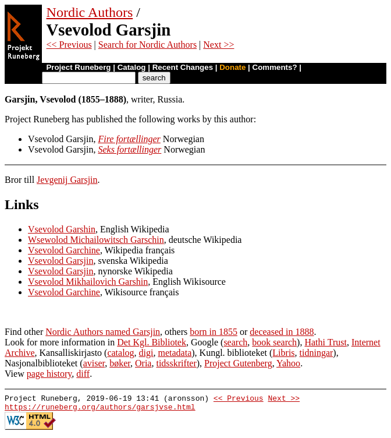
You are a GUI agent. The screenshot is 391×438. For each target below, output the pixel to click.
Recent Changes (182, 67)
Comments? (275, 67)
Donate (232, 67)
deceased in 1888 (282, 332)
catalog (120, 353)
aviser (94, 363)
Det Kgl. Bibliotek (151, 342)
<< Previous (69, 45)
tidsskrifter (176, 363)
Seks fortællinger (129, 149)
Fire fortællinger (129, 139)
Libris (283, 353)
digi (146, 353)
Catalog (132, 67)
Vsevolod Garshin (61, 229)
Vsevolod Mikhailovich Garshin (88, 282)
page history (49, 374)
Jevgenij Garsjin (67, 180)
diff (83, 374)
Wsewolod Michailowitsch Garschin (96, 240)
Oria (143, 363)
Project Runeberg (78, 67)
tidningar (316, 353)
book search (274, 342)
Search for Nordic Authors (147, 45)
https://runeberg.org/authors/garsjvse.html (100, 410)
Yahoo (288, 363)
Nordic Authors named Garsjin (102, 332)
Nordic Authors (90, 12)
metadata (175, 353)
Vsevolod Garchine (64, 250)
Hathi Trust (325, 342)
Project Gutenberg (238, 363)
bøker (119, 363)
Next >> (218, 45)
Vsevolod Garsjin (60, 261)
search (235, 342)
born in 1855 (213, 332)
